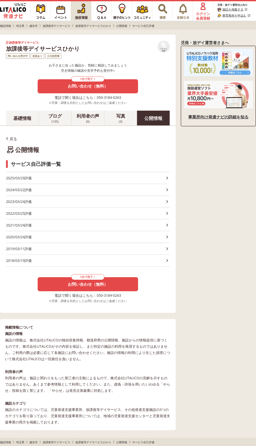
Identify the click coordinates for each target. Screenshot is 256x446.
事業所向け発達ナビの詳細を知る (218, 117)
